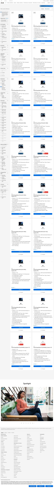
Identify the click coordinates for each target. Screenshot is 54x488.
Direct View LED (3, 455)
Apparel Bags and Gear (17, 466)
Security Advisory (29, 456)
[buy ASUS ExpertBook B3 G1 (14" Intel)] (41, 90)
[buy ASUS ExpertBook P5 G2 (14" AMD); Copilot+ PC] (20, 196)
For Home (2, 443)
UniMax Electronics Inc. (30, 446)
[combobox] (48, 9)
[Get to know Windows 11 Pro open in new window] (46, 6)
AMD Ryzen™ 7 (4, 141)
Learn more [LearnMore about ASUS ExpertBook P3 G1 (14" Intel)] (43, 72)
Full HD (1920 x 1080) (3, 84)
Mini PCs (2, 465)
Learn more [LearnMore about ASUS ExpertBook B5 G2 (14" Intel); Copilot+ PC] (43, 327)
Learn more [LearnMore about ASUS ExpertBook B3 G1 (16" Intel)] (21, 105)
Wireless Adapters (16, 447)
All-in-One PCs (3, 459)
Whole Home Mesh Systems (18, 446)
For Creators (3, 446)
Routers (15, 444)
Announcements (29, 438)
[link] (5, 3)
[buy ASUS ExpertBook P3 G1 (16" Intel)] (18, 59)
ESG (40, 435)
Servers (15, 456)
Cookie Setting (32, 486)
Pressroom (28, 441)
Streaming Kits (16, 465)
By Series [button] (4, 45)
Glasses (2, 456)
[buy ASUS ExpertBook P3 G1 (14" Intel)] (41, 59)
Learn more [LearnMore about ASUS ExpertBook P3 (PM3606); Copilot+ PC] (43, 366)
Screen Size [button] (4, 68)
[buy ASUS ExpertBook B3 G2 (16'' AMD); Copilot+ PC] (20, 270)
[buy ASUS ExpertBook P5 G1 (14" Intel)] (41, 26)
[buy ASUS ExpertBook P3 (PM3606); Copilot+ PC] (43, 347)
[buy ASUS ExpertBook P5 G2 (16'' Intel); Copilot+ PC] (43, 157)
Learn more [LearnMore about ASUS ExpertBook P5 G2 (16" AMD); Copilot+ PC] (21, 175)
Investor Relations (29, 440)
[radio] (20, 20)
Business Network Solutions (18, 450)
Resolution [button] (4, 78)
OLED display (4, 39)
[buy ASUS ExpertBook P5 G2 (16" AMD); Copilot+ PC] (20, 157)
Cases (2, 474)
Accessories (2, 440)
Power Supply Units (4, 477)
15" (3, 74)
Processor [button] (4, 100)
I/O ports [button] (4, 184)
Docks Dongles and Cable (17, 471)
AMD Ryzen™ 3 (4, 136)
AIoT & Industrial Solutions (17, 453)
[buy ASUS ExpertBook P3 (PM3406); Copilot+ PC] (20, 347)
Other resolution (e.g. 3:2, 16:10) (4, 88)
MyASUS (28, 459)
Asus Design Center (43, 443)
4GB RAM (4, 146)
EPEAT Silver (4, 195)
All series (13, 432)
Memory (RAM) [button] (4, 144)
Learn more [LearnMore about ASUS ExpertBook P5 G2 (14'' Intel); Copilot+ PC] (43, 213)
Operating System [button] (4, 54)
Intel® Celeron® (4, 133)
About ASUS (29, 435)
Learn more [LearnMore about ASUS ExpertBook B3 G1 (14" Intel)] (43, 105)
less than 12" (4, 70)
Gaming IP (15, 477)
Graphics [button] (4, 156)
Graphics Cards (3, 472)
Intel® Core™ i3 (4, 115)
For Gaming (2, 449)
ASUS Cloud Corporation (30, 444)
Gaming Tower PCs (4, 462)
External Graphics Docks (17, 438)
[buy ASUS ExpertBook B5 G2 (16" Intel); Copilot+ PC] (20, 308)
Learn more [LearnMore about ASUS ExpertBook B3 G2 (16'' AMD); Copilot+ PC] (21, 289)
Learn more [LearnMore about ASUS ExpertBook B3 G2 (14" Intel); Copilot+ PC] (43, 289)
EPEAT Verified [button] (4, 190)
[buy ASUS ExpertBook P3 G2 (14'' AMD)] (41, 123)
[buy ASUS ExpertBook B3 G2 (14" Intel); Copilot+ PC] (43, 270)
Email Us (28, 453)
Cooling (2, 475)
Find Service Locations (30, 450)
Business (47, 0)
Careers (28, 437)
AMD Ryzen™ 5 (4, 138)
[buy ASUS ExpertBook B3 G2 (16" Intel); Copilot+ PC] (43, 232)
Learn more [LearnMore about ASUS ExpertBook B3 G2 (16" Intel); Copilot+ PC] (43, 251)
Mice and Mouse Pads (17, 462)
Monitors (2, 453)
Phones (2, 437)
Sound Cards (16, 441)
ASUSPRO (41, 444)
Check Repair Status (30, 449)
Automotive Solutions (43, 446)
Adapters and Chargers (17, 469)
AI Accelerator (16, 440)
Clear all (7, 18)
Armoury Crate (42, 450)
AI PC (41, 440)
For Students (3, 447)
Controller (15, 474)
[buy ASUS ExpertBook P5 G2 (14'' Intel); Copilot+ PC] (43, 196)
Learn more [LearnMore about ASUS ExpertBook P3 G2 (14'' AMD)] (43, 136)
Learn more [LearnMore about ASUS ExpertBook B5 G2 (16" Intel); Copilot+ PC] (21, 327)
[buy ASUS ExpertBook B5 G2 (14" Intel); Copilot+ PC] (43, 308)
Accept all (49, 486)
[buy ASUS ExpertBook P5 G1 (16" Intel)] (18, 26)
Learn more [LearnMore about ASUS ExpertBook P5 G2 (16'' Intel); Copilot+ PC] (43, 175)
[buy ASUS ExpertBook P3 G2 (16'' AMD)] (18, 123)
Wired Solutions (16, 449)
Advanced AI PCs (42, 441)
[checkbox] (4, 39)
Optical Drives (16, 435)
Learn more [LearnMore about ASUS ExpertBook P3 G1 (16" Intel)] (21, 72)
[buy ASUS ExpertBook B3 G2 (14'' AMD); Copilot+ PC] (20, 232)
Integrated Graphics (3, 159)
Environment (51, 0)
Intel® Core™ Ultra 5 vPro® (4, 103)
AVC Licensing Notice (43, 447)
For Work (2, 444)
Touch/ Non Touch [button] (4, 93)
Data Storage (16, 437)
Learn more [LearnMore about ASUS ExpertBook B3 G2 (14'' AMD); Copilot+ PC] (21, 251)
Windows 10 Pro (4, 62)
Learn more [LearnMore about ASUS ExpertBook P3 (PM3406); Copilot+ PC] (21, 366)
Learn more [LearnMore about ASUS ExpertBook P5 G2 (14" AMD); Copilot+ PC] (21, 213)
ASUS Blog (41, 449)
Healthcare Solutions (4, 438)
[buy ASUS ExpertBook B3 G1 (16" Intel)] (18, 90)
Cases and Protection (17, 468)
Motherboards (3, 471)
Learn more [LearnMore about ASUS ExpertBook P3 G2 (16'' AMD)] (21, 136)
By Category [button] (4, 24)
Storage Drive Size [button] (4, 173)
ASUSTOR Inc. (29, 443)
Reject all (41, 486)
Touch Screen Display (4, 96)
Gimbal (15, 475)
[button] (44, 1)
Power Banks (16, 472)
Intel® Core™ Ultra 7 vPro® (4, 106)
